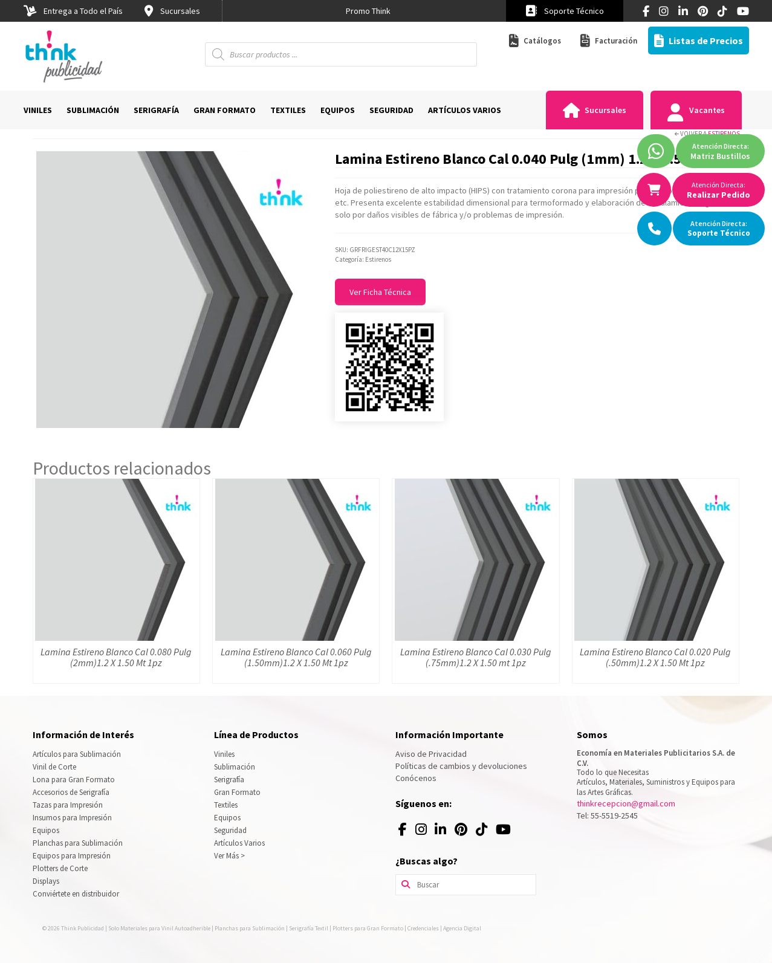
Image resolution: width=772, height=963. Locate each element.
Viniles (224, 754)
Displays (46, 881)
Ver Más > (229, 856)
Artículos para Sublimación (77, 754)
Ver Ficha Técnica (380, 292)
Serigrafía (229, 779)
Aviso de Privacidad (431, 753)
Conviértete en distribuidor (76, 894)
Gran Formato (237, 792)
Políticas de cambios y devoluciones (461, 765)
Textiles (226, 805)
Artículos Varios (239, 843)
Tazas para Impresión (68, 805)
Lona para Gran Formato (74, 779)
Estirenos (724, 133)
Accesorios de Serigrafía (71, 792)
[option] (368, 11)
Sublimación (234, 767)
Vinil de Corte (54, 767)
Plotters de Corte (60, 868)
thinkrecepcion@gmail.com (626, 803)
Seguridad (230, 830)
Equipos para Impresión (72, 856)
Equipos (46, 830)
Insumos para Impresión (72, 817)
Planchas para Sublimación (78, 843)
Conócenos (415, 778)
